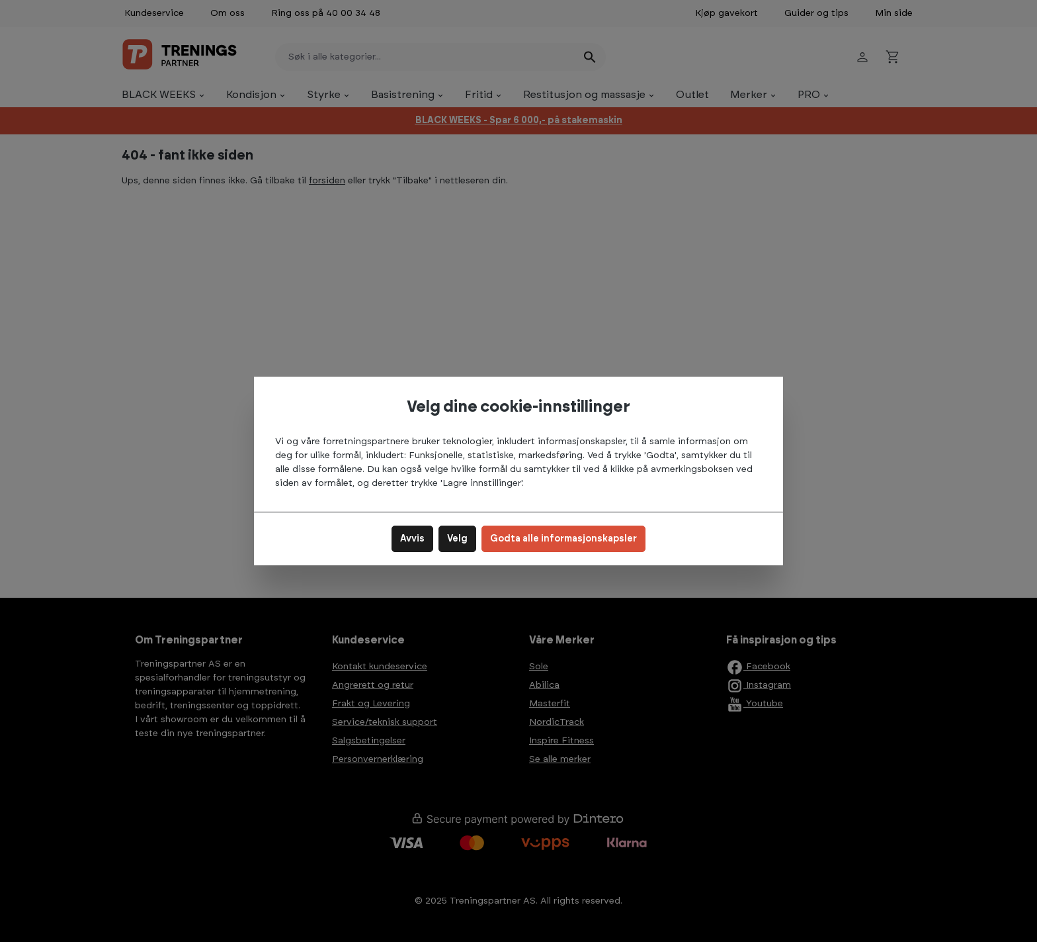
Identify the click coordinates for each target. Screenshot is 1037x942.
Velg (457, 538)
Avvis (412, 538)
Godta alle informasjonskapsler (563, 538)
